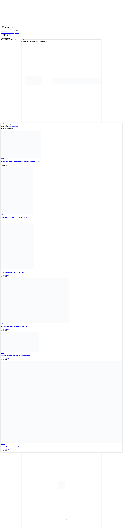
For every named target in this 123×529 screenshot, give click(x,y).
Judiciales (3, 270)
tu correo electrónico (17, 36)
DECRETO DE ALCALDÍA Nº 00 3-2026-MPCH (14, 217)
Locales (2, 353)
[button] (101, 120)
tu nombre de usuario (17, 28)
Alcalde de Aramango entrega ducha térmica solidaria (15, 355)
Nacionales (3, 158)
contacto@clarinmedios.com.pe (64, 519)
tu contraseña (15, 30)
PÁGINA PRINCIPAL (13, 126)
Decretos (2, 214)
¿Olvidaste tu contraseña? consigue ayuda (10, 33)
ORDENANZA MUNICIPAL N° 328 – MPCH (13, 272)
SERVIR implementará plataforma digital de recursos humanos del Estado (21, 161)
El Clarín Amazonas (5, 164)
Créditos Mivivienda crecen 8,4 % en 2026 (12, 446)
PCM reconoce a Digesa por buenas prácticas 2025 (14, 326)
